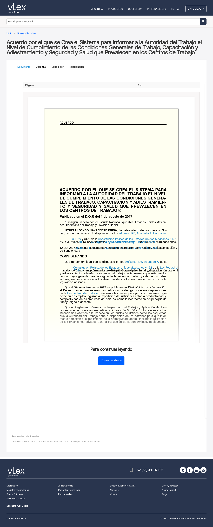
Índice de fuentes (15, 498)
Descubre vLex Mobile (17, 506)
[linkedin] (197, 470)
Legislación (12, 485)
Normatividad (169, 490)
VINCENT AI (97, 9)
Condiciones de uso (16, 518)
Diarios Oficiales (14, 494)
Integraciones (156, 9)
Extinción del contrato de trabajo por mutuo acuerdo (69, 441)
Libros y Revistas (170, 485)
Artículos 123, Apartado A (142, 262)
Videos (113, 494)
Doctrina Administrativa (122, 485)
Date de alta (196, 8)
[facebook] (190, 470)
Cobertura (135, 9)
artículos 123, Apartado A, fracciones (143, 233)
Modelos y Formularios (17, 490)
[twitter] (183, 470)
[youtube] (203, 470)
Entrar (175, 9)
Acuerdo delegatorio (23, 441)
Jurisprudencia (65, 485)
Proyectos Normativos (69, 490)
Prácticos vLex (65, 494)
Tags (164, 494)
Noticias (114, 490)
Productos (115, 9)
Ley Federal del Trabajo (121, 242)
